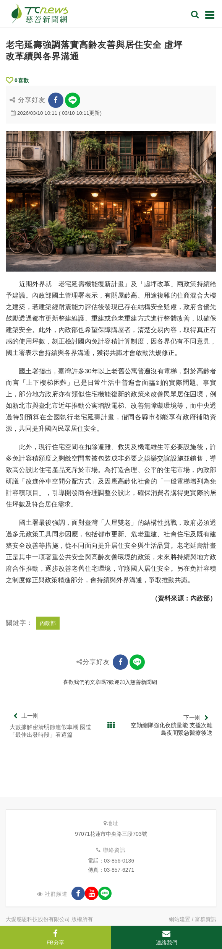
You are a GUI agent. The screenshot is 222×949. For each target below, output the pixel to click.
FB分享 (55, 937)
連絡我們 (166, 937)
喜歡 (17, 80)
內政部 (48, 623)
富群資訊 (205, 919)
